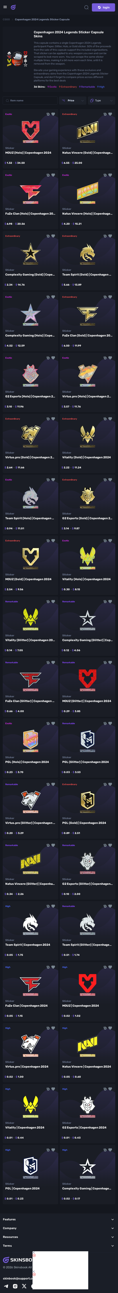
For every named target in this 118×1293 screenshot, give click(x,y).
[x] (24, 1286)
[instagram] (15, 1286)
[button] (53, 114)
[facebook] (33, 1286)
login (103, 7)
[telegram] (6, 1286)
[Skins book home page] (13, 7)
